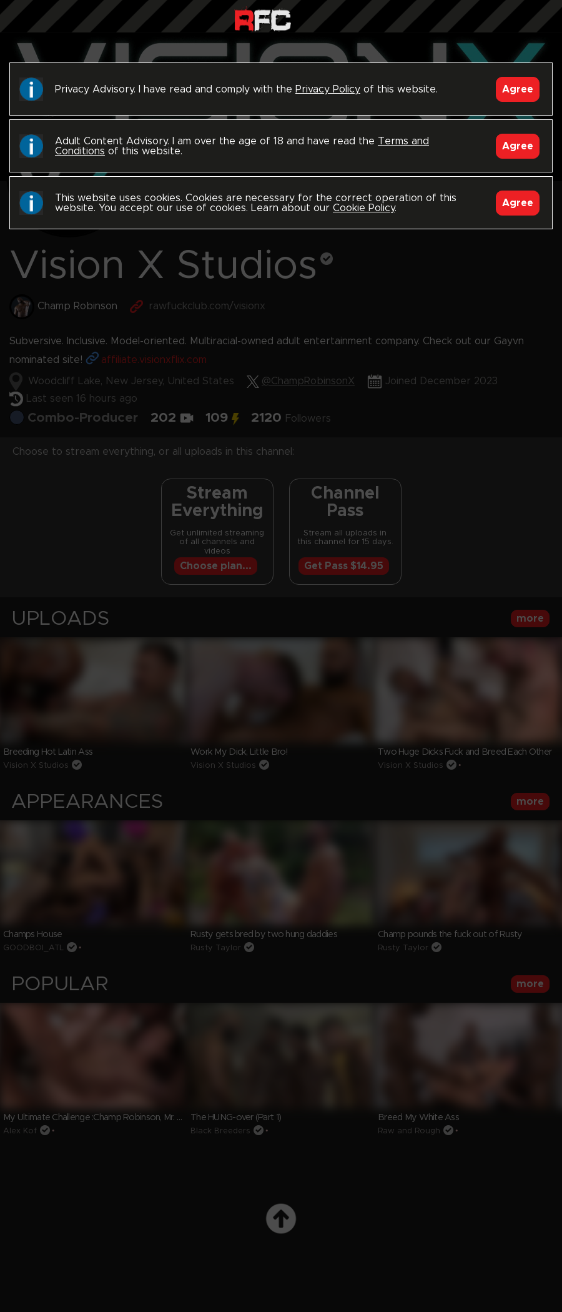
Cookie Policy (364, 208)
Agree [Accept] (517, 89)
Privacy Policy (327, 89)
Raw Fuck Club (262, 19)
